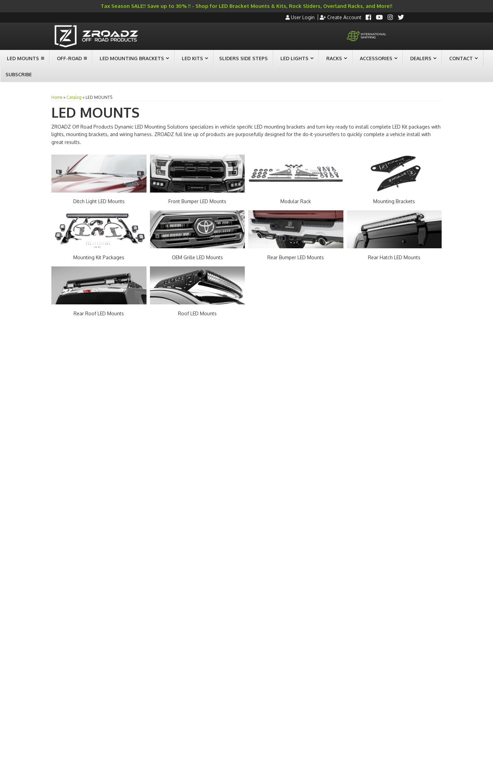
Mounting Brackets (394, 201)
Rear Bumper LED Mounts (295, 257)
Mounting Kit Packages (98, 257)
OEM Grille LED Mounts (197, 257)
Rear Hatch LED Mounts (394, 257)
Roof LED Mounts (197, 313)
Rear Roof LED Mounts (99, 313)
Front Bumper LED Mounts (197, 201)
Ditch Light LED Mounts (99, 201)
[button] (24, 58)
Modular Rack (295, 201)
